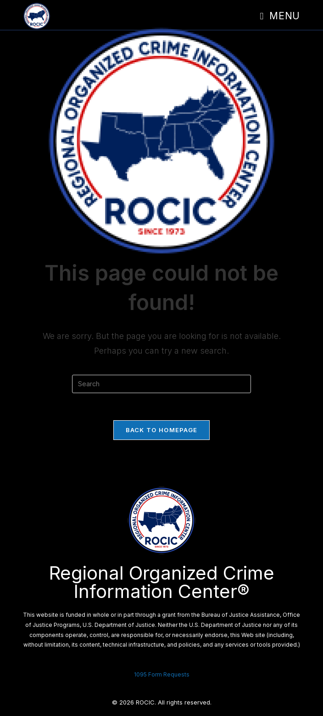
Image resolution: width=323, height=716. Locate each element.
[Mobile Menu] (280, 16)
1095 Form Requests (161, 674)
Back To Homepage (162, 430)
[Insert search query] (161, 384)
